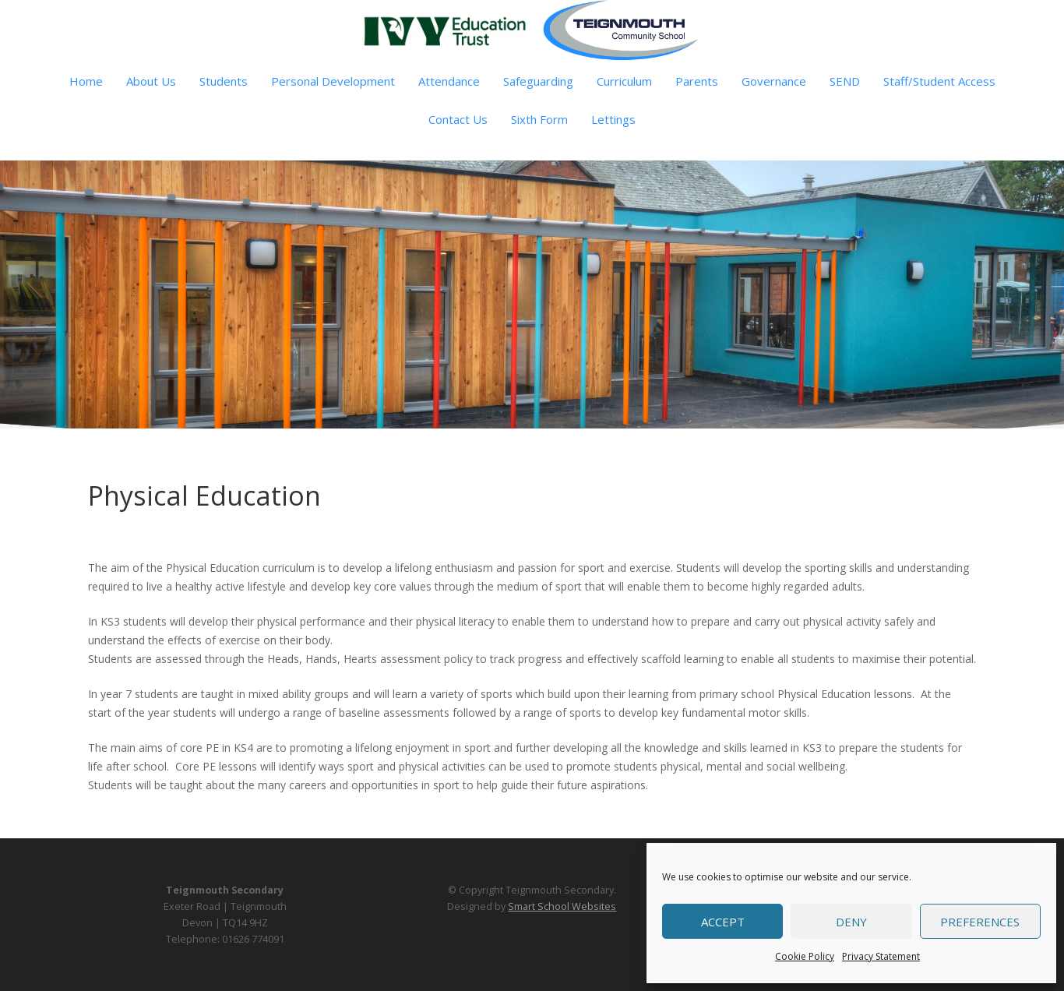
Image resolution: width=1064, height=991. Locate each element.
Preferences (980, 921)
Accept (723, 921)
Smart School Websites (562, 906)
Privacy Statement (881, 956)
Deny (851, 921)
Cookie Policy (804, 956)
